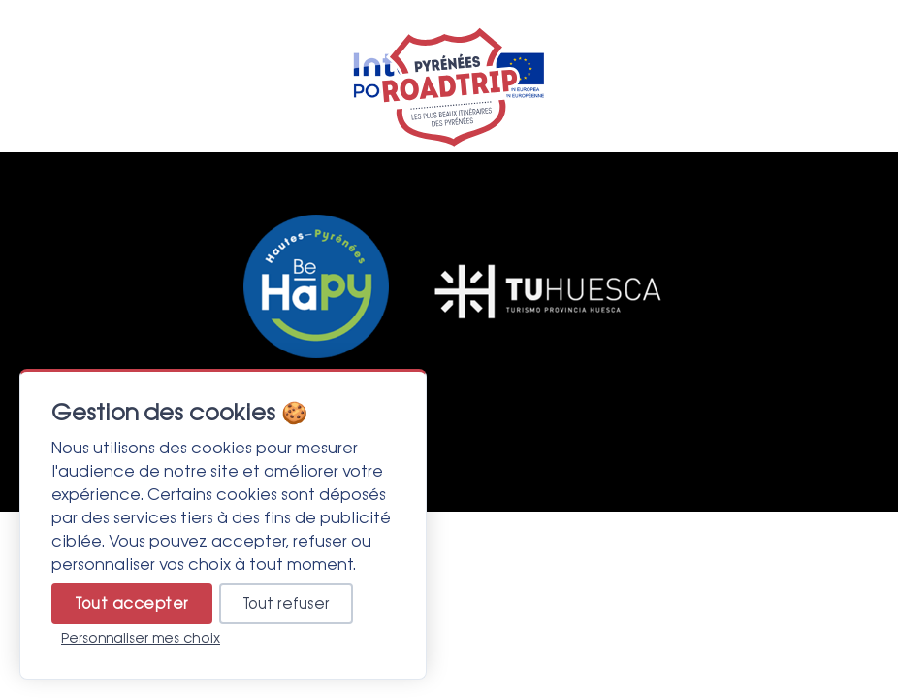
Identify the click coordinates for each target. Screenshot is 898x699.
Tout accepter (132, 604)
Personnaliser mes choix (140, 638)
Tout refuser (286, 604)
